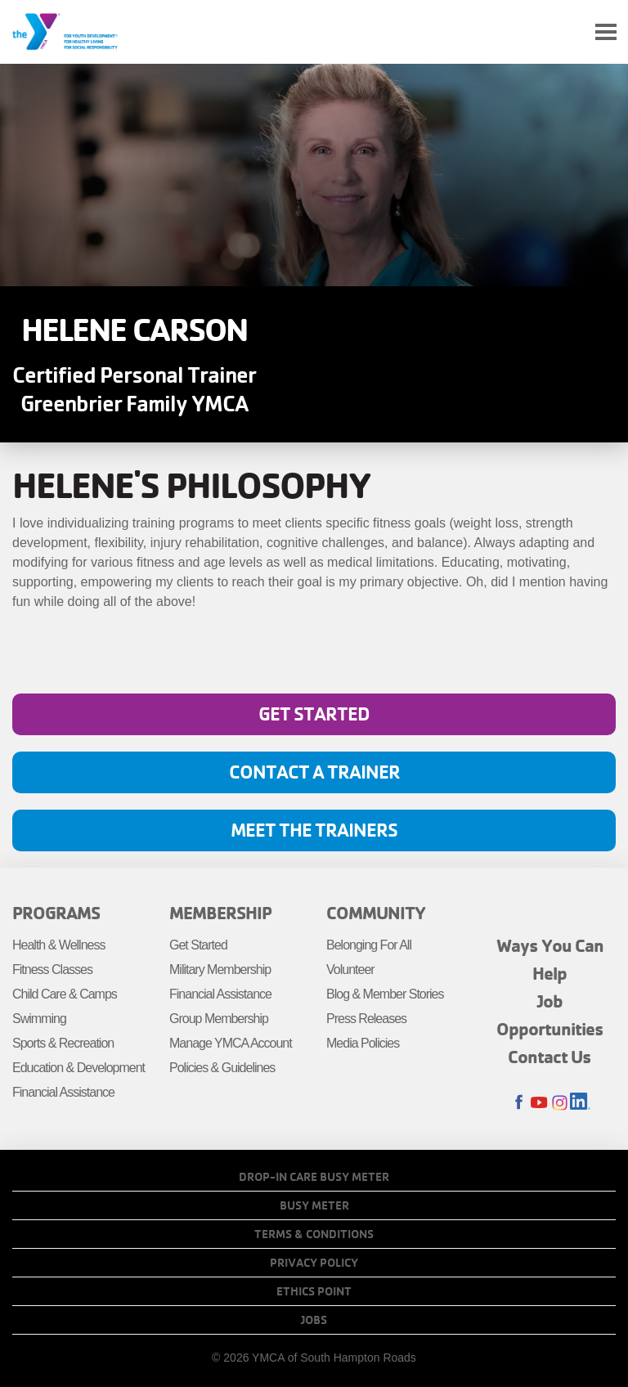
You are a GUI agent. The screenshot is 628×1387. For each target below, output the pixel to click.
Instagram (560, 1103)
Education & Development (78, 1068)
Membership (220, 912)
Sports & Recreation (63, 1043)
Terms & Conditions (314, 1234)
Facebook (519, 1103)
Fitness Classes (52, 969)
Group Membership (218, 1019)
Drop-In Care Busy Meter (314, 1176)
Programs (56, 912)
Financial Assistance (63, 1092)
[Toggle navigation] (606, 32)
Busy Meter (314, 1205)
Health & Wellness (58, 945)
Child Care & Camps (64, 994)
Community (375, 912)
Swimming (39, 1019)
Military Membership (220, 969)
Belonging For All (368, 945)
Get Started (314, 713)
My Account (567, 32)
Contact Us (549, 1056)
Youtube (539, 1103)
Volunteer (350, 969)
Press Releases (366, 1019)
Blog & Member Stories (385, 994)
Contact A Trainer (314, 771)
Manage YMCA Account (230, 1043)
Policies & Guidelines (222, 1068)
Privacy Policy (314, 1262)
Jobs (314, 1320)
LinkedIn (580, 1103)
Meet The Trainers (314, 830)
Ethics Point (314, 1291)
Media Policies (362, 1043)
